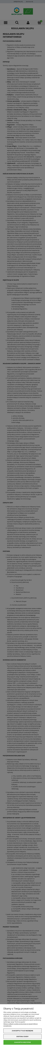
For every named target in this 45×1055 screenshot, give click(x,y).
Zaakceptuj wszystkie (22, 1042)
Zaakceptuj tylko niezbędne (22, 1031)
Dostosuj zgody (22, 1036)
